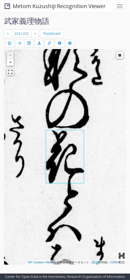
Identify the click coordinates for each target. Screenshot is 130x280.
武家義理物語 (26, 21)
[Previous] (8, 34)
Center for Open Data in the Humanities (35, 276)
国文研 (96, 262)
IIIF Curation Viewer (41, 262)
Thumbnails (52, 33)
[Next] (35, 34)
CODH (114, 262)
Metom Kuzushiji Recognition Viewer (55, 6)
